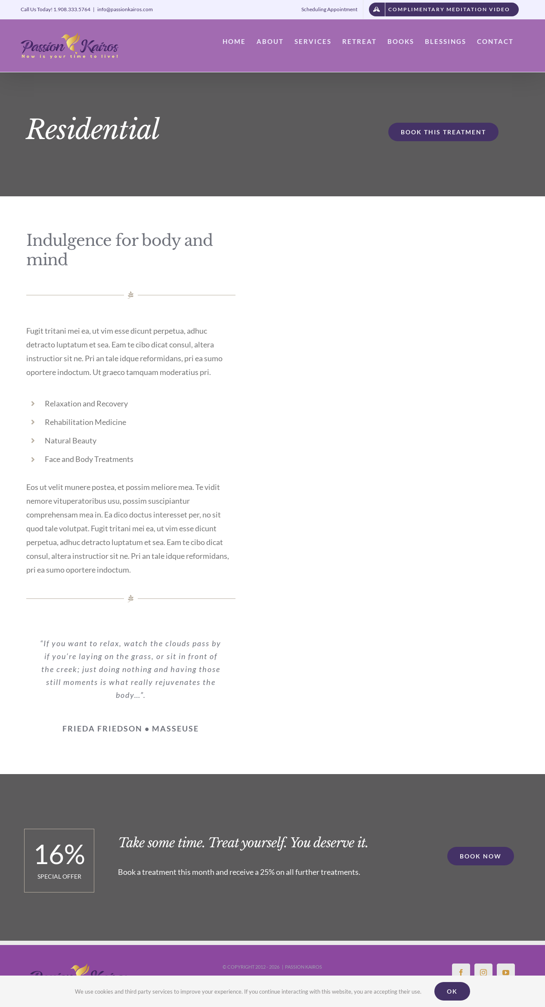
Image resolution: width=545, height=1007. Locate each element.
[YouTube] (506, 973)
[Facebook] (461, 973)
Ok (452, 991)
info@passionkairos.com (125, 9)
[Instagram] (483, 973)
